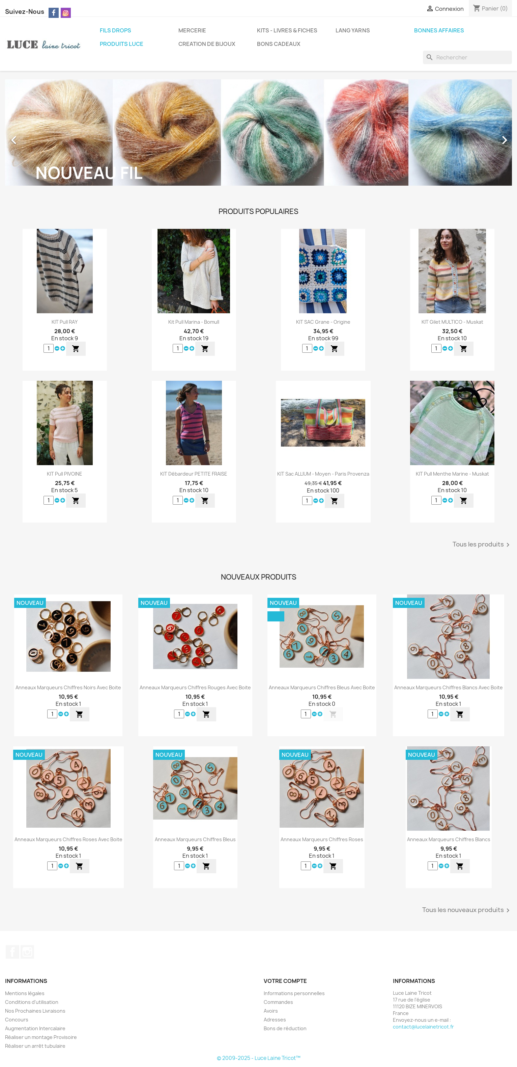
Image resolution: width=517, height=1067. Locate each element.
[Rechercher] (467, 57)
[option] (258, 136)
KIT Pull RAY (65, 322)
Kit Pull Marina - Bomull (193, 322)
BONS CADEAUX (278, 44)
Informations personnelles (294, 993)
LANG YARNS (353, 30)
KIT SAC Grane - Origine (323, 322)
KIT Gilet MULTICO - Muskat (452, 322)
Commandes (278, 1002)
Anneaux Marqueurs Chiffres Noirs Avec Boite (68, 687)
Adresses (275, 1019)
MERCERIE (192, 30)
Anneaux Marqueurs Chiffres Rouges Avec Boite (195, 687)
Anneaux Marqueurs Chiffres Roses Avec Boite (68, 839)
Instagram (27, 952)
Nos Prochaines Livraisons (35, 1011)
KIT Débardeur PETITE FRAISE (193, 474)
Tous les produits (482, 545)
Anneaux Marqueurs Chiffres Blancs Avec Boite (448, 687)
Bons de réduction (285, 1028)
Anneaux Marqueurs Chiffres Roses (322, 839)
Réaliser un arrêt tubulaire (35, 1046)
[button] (43, 136)
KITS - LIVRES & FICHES (287, 30)
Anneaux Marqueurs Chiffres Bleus (195, 839)
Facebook (12, 952)
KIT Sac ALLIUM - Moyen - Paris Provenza (323, 474)
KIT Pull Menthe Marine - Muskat (452, 474)
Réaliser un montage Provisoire (41, 1037)
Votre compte (285, 981)
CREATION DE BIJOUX (206, 44)
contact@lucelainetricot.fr (423, 1026)
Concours (16, 1019)
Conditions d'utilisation (31, 1002)
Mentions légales (25, 993)
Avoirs (271, 1011)
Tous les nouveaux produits (467, 910)
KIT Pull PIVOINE (64, 474)
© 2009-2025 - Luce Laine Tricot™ (258, 1058)
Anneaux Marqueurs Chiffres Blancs (448, 839)
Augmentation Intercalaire (35, 1028)
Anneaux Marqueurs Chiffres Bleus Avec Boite (322, 687)
